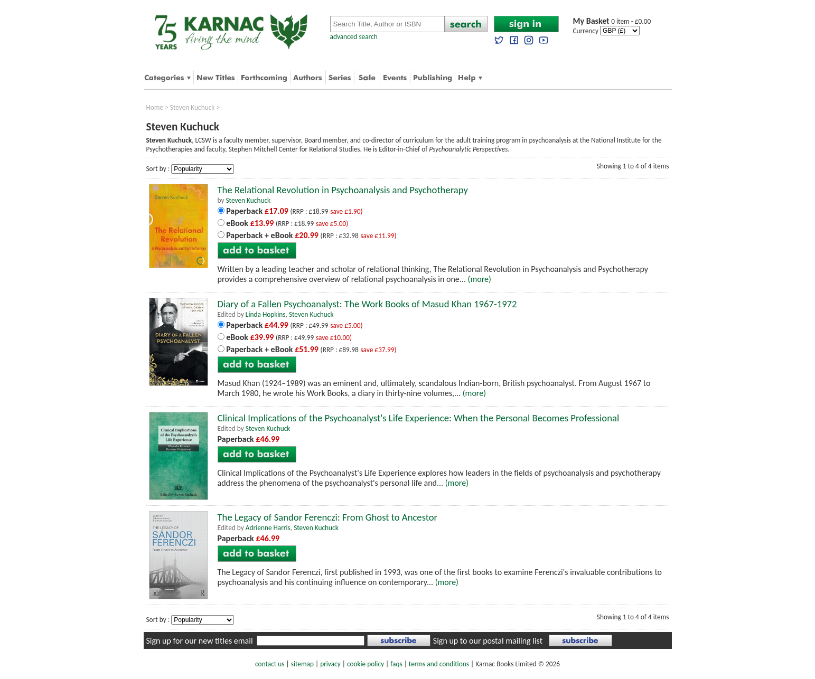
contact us (269, 663)
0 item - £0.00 (612, 21)
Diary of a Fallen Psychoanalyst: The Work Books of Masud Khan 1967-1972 (367, 304)
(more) (479, 279)
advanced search (354, 36)
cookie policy (365, 663)
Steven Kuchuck (192, 107)
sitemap (302, 663)
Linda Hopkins (266, 314)
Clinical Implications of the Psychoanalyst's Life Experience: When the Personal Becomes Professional (419, 418)
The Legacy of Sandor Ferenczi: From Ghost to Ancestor (328, 517)
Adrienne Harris (268, 527)
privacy (330, 663)
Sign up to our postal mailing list (487, 641)
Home (155, 107)
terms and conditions (439, 663)
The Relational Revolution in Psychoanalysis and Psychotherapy (343, 190)
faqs (396, 663)
